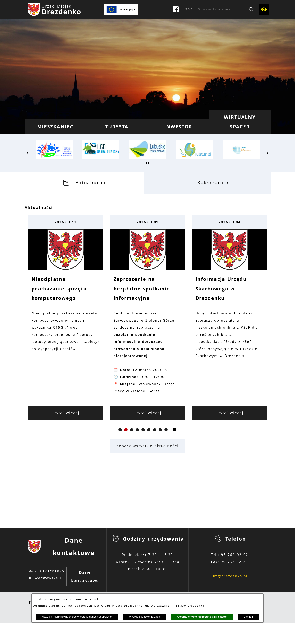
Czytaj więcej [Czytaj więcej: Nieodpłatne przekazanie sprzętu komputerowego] (65, 412)
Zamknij (248, 616)
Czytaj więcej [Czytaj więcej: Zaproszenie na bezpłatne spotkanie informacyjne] (147, 412)
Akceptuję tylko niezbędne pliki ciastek (202, 616)
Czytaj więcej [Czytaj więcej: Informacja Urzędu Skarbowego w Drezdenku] (229, 412)
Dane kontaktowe (85, 576)
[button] (28, 153)
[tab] (84, 183)
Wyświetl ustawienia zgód (144, 616)
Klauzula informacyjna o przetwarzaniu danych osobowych (77, 616)
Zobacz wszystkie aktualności (147, 445)
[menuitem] (55, 126)
